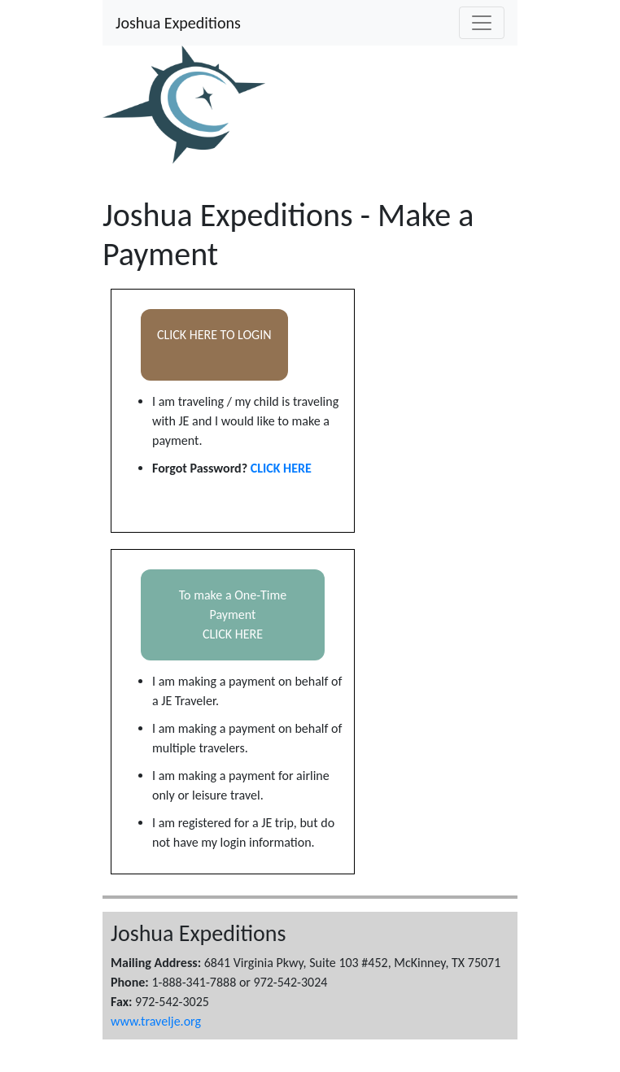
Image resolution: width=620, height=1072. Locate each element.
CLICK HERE (281, 468)
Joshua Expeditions (178, 23)
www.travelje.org (156, 1021)
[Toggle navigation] (481, 23)
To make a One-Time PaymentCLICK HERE (233, 614)
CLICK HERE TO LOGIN (214, 344)
